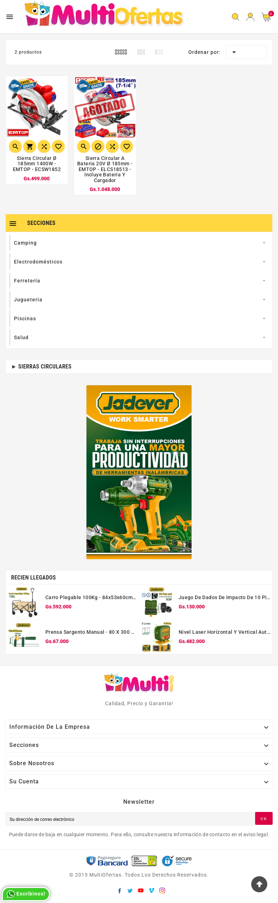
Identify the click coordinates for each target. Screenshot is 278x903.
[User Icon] (250, 17)
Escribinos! (25, 894)
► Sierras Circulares (41, 366)
